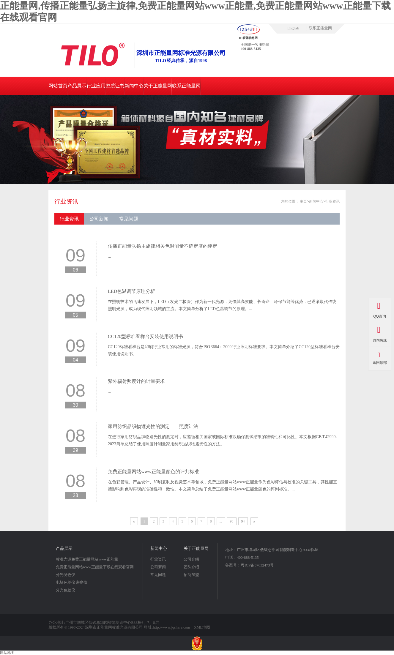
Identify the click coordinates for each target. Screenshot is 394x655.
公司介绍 (191, 559)
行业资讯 (66, 201)
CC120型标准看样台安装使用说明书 (145, 336)
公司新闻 (98, 218)
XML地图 (202, 627)
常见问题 (128, 218)
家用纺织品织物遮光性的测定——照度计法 (153, 426)
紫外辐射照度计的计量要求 (136, 381)
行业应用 (95, 85)
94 (243, 521)
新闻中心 (134, 85)
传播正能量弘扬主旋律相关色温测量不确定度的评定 (162, 246)
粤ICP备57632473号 (257, 565)
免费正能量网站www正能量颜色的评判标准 (153, 471)
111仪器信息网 (248, 38)
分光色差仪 (65, 590)
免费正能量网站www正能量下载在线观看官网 (95, 567)
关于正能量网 (158, 85)
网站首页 (57, 85)
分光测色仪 (65, 574)
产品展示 (76, 85)
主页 (303, 201)
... (109, 256)
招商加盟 (191, 574)
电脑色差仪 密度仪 (71, 582)
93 (232, 521)
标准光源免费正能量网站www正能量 (87, 559)
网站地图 (7, 653)
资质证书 (114, 85)
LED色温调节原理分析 (131, 291)
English (293, 28)
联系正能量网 (320, 28)
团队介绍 (191, 567)
